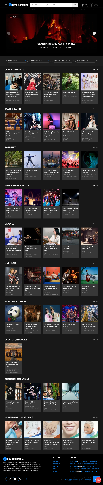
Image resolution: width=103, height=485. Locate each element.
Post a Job (72, 463)
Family (40, 9)
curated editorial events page (89, 461)
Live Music (10, 263)
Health (46, 9)
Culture (33, 9)
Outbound (83, 9)
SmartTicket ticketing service (89, 471)
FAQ (54, 468)
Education (75, 9)
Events (27, 9)
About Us (56, 461)
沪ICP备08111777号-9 (85, 480)
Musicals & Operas (15, 301)
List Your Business (74, 468)
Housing (61, 9)
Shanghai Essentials (17, 379)
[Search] (75, 5)
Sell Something (74, 466)
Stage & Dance (13, 109)
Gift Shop (91, 9)
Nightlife (20, 9)
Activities (10, 147)
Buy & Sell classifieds (88, 466)
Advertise (56, 466)
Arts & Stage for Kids (17, 185)
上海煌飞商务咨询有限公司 (71, 480)
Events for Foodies (16, 339)
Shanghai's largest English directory (90, 468)
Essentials (53, 9)
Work (68, 9)
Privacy (55, 471)
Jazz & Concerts (14, 69)
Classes (9, 224)
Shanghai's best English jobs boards (87, 463)
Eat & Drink (12, 9)
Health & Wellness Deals (19, 417)
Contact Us (56, 463)
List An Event (73, 461)
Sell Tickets (73, 471)
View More (95, 69)
